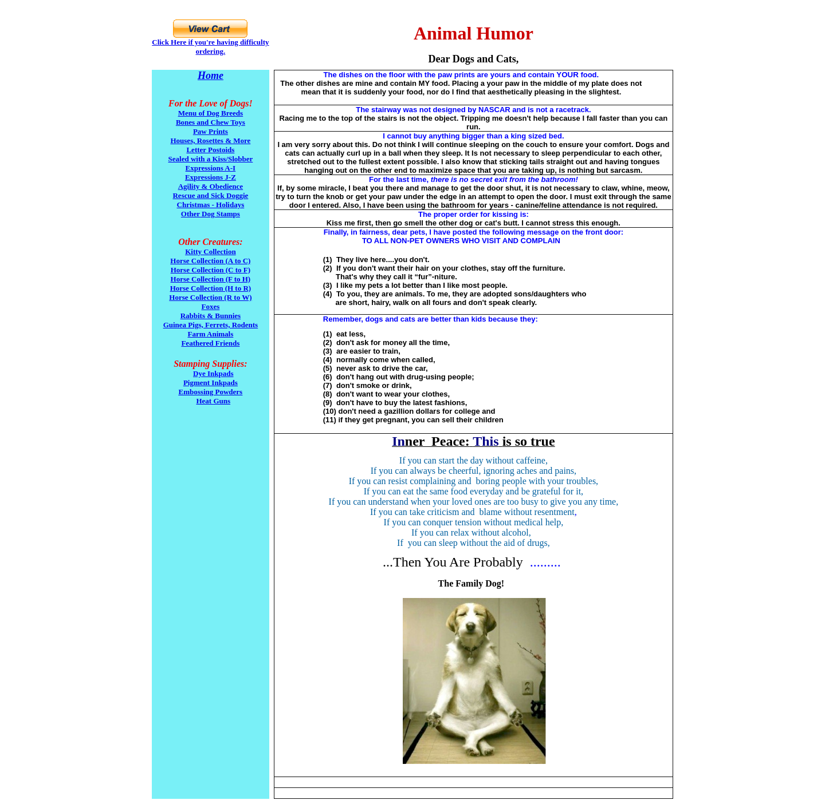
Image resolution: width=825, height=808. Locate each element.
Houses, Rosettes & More (210, 140)
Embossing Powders (211, 391)
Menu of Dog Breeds (210, 113)
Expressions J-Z (210, 177)
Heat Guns (213, 401)
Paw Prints (210, 131)
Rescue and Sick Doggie (210, 195)
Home (210, 75)
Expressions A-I (211, 168)
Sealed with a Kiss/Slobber (210, 159)
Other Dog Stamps (210, 213)
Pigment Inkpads (210, 382)
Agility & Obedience (210, 186)
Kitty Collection (210, 251)
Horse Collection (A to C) (210, 260)
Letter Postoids (210, 149)
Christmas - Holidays (211, 204)
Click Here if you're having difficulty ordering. (210, 47)
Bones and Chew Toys (210, 122)
